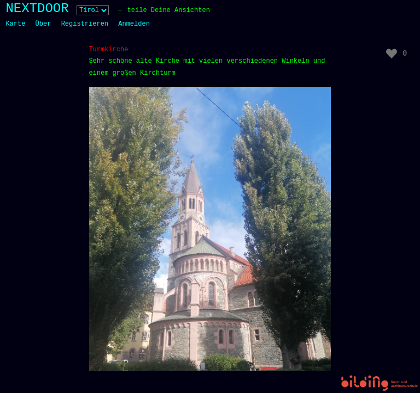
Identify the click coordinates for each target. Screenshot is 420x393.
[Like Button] (391, 53)
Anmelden (134, 24)
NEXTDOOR (36, 8)
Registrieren (84, 24)
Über (43, 24)
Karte (15, 24)
